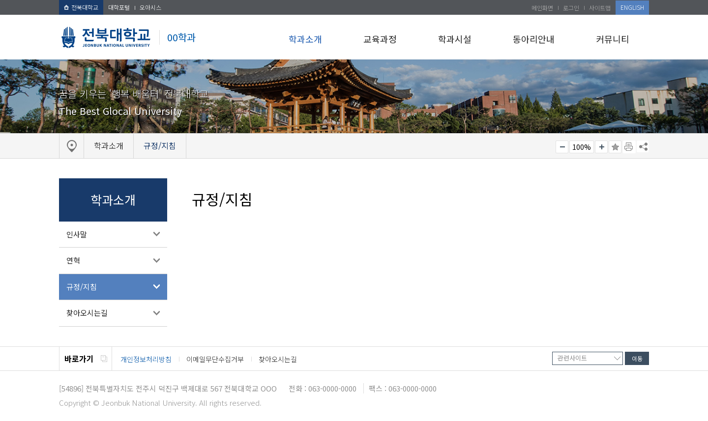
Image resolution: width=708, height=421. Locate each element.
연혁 (73, 260)
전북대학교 (81, 7)
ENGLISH (632, 7)
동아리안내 (534, 38)
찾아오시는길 (87, 313)
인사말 (76, 234)
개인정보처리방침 (146, 359)
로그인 (571, 7)
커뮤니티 (612, 38)
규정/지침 (81, 286)
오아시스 (150, 7)
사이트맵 (600, 7)
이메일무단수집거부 (215, 359)
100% (581, 147)
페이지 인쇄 (629, 146)
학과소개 (305, 38)
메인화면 (542, 7)
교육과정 (380, 38)
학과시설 (455, 38)
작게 (562, 146)
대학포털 (119, 7)
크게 (601, 146)
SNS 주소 (643, 146)
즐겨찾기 (615, 146)
